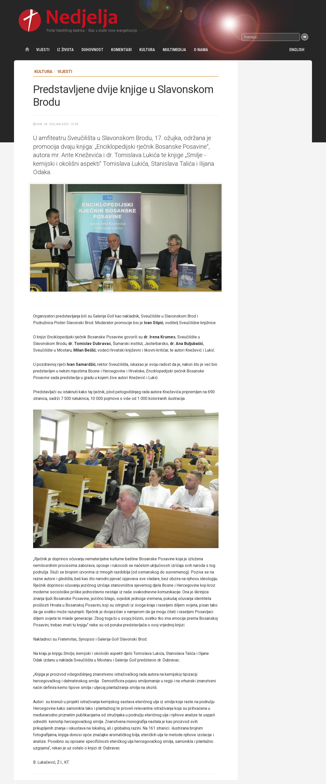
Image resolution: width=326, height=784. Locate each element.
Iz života (65, 49)
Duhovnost (92, 49)
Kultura (147, 49)
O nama (201, 49)
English (296, 49)
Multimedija (174, 49)
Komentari (121, 49)
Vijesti (42, 49)
